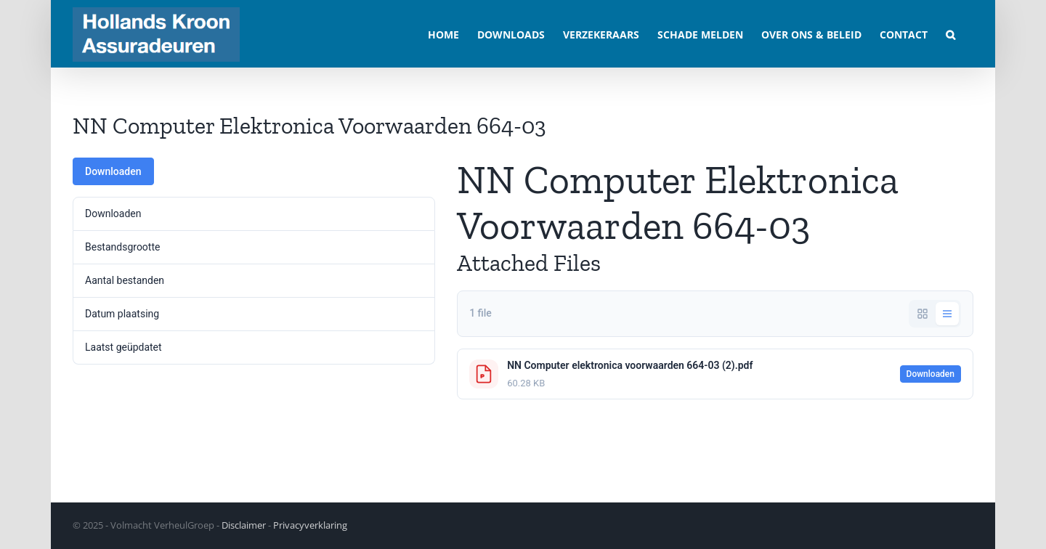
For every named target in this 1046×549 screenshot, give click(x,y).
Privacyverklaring (310, 525)
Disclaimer (244, 525)
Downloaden (113, 171)
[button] (950, 34)
